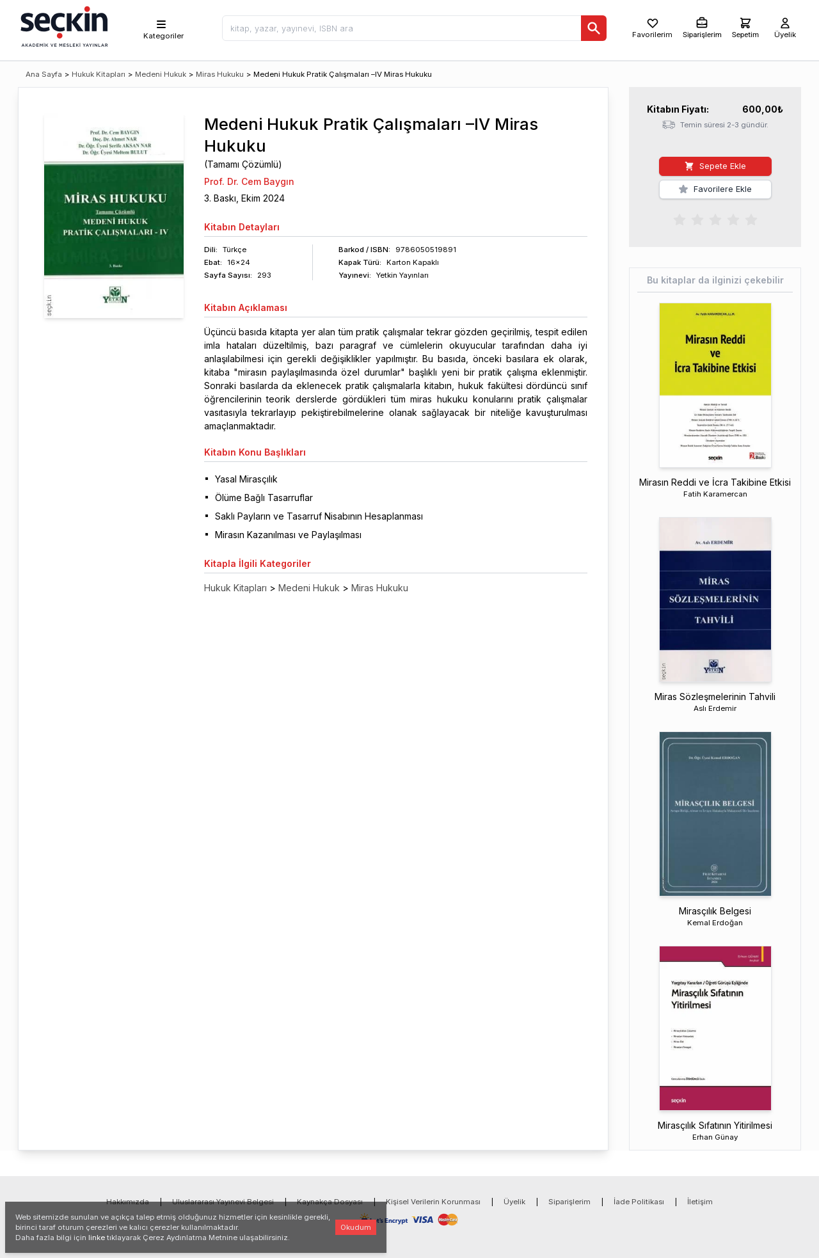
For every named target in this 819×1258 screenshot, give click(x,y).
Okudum (355, 1227)
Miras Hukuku (220, 74)
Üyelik (514, 1201)
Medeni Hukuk (160, 74)
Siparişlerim (569, 1201)
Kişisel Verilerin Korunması (433, 1201)
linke (96, 1237)
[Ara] (594, 28)
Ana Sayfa (44, 74)
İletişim (700, 1201)
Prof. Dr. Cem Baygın (249, 181)
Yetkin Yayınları (402, 275)
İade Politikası (639, 1201)
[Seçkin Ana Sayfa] (62, 25)
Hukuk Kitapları (98, 74)
